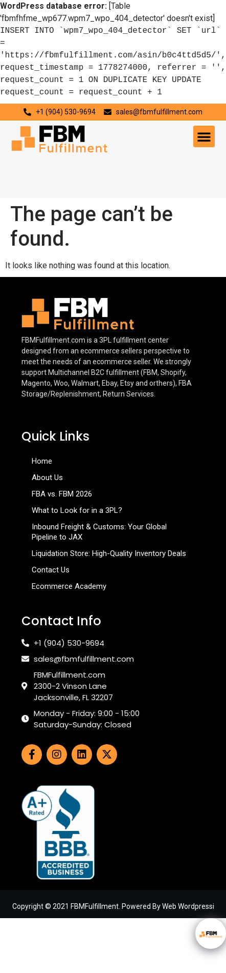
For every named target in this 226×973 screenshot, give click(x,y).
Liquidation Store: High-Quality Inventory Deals (109, 553)
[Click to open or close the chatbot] (210, 933)
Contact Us (51, 569)
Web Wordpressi (188, 906)
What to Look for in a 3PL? (77, 510)
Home (42, 461)
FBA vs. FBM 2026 (62, 494)
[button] (204, 136)
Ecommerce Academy (69, 586)
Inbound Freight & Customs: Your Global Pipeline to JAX (99, 532)
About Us (47, 477)
